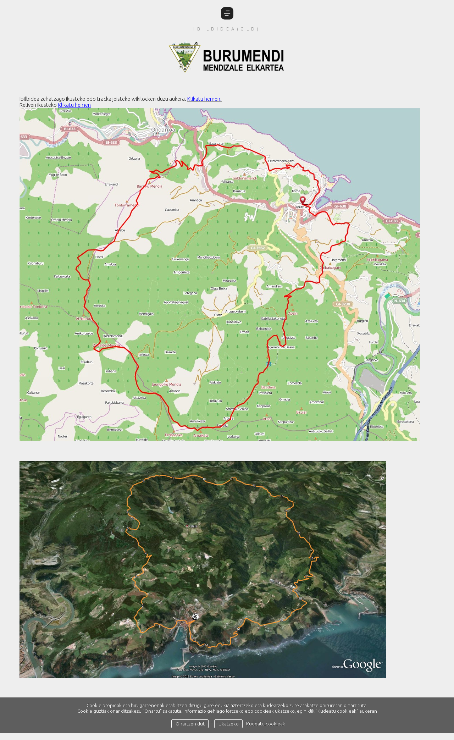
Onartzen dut (190, 724)
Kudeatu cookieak (265, 724)
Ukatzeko (228, 724)
